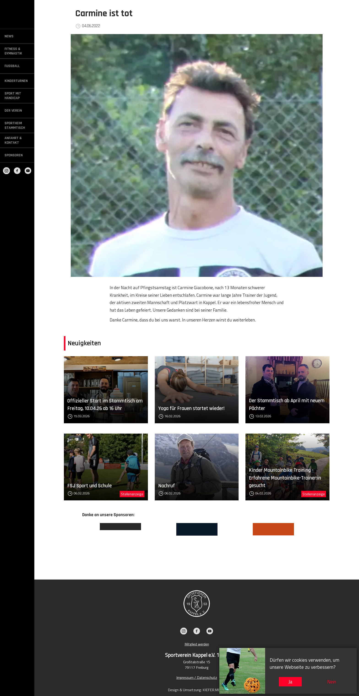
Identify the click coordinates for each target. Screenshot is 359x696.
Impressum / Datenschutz (196, 677)
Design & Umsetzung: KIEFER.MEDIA (197, 690)
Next (314, 544)
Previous (78, 544)
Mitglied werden (197, 644)
